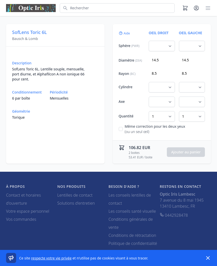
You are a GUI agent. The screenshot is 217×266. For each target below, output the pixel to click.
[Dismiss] (208, 258)
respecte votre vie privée (51, 258)
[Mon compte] (196, 8)
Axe (122, 101)
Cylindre (126, 86)
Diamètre (130, 60)
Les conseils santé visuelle (132, 211)
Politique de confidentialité (133, 243)
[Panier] (185, 8)
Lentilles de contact (74, 195)
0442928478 (174, 215)
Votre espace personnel (27, 211)
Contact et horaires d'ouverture (23, 199)
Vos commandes (21, 219)
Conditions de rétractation (132, 235)
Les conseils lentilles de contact (130, 199)
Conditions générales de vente (131, 223)
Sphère (129, 45)
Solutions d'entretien (76, 203)
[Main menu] (208, 8)
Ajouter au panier (186, 152)
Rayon (127, 73)
